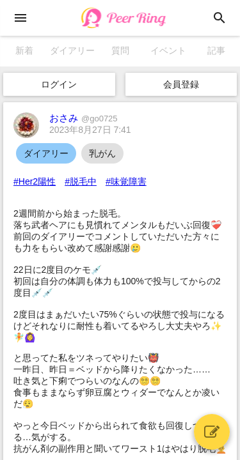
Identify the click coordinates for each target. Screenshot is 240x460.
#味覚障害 (126, 181)
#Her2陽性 (34, 181)
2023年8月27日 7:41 (90, 130)
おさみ (83, 117)
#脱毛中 (81, 181)
